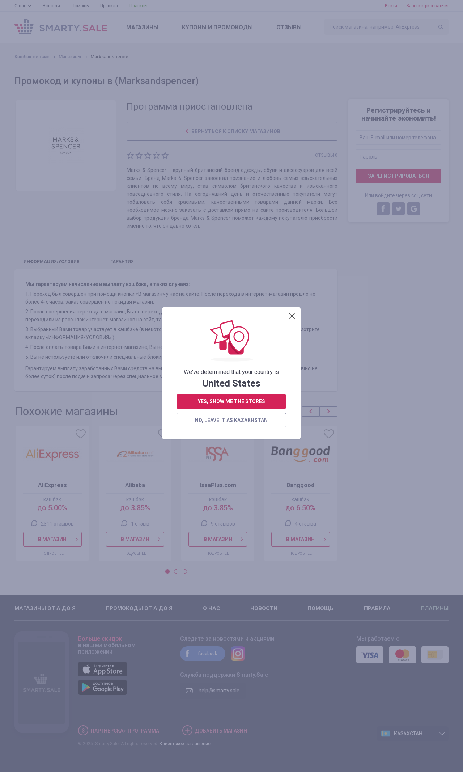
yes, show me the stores (231, 187)
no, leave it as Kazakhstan (231, 206)
